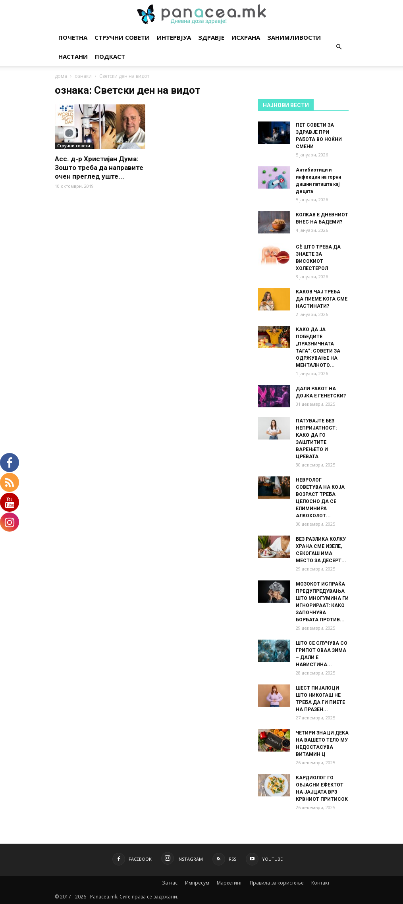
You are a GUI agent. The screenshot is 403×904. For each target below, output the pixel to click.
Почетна (72, 37)
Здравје (211, 37)
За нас (169, 882)
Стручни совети (122, 37)
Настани (73, 56)
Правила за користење (277, 882)
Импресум (197, 882)
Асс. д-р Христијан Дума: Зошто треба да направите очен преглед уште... (99, 167)
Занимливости (294, 37)
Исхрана (245, 37)
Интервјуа (174, 37)
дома (61, 76)
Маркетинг (229, 882)
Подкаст (110, 56)
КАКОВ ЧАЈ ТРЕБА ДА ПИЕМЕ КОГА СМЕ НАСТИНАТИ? (321, 299)
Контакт (320, 882)
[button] (339, 47)
